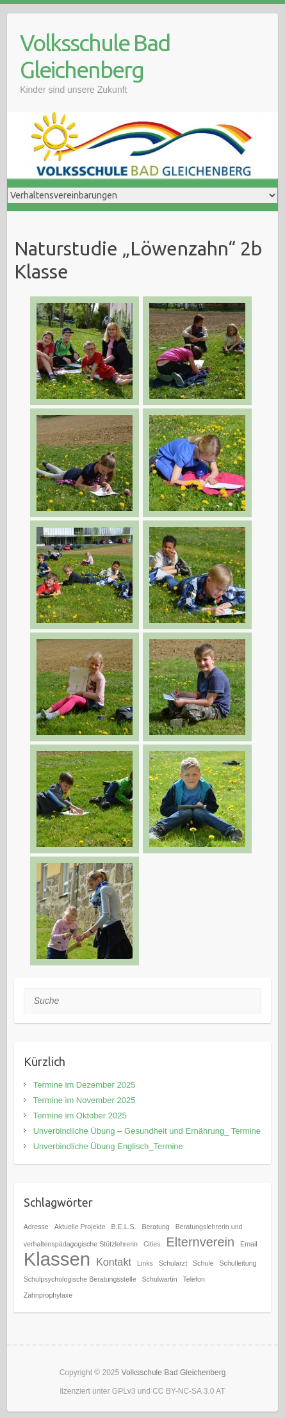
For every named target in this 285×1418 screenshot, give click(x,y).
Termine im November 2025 (84, 1100)
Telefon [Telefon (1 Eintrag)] (194, 1279)
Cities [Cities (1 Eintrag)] (152, 1244)
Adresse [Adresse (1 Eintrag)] (36, 1226)
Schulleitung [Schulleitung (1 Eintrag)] (238, 1263)
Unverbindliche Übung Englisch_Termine (108, 1146)
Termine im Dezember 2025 (84, 1085)
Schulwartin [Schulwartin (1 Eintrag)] (159, 1279)
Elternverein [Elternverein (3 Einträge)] (200, 1242)
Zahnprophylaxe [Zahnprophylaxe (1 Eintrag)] (48, 1295)
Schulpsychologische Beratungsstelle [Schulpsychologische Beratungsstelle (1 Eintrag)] (80, 1279)
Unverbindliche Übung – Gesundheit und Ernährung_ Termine (147, 1131)
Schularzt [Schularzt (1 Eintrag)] (173, 1263)
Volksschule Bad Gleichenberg (95, 56)
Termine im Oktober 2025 (80, 1115)
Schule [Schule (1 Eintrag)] (203, 1263)
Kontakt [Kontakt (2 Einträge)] (113, 1262)
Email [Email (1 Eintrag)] (248, 1244)
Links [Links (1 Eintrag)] (145, 1263)
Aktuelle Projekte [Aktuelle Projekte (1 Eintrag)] (80, 1226)
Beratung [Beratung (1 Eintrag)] (156, 1226)
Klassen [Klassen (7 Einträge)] (57, 1258)
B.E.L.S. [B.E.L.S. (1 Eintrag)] (123, 1226)
